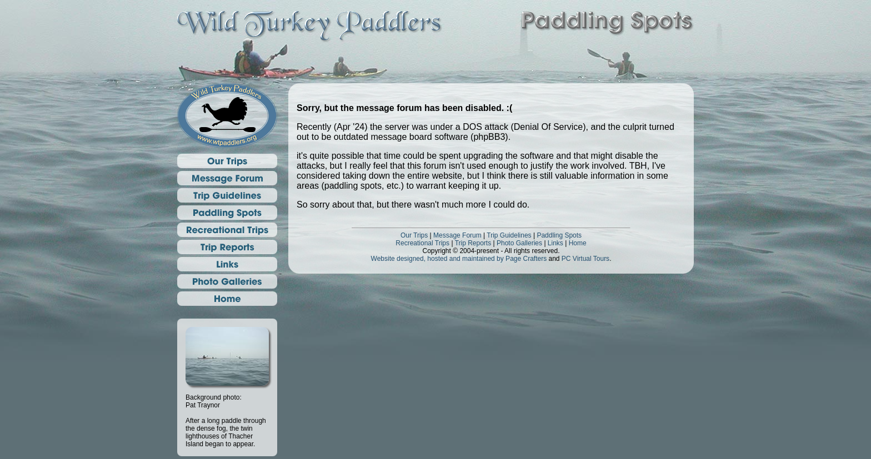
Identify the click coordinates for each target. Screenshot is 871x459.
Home (578, 243)
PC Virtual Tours (585, 259)
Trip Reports (473, 243)
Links (555, 243)
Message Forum (457, 235)
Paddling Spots (559, 235)
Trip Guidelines (509, 235)
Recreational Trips (422, 243)
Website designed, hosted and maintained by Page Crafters (459, 259)
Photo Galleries (519, 243)
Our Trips (414, 235)
